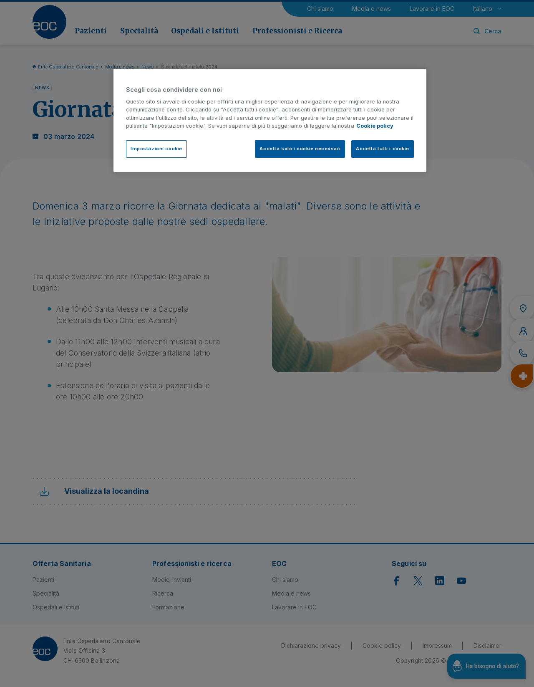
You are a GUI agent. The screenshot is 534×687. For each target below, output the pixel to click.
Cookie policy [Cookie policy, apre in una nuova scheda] (374, 126)
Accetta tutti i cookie (382, 149)
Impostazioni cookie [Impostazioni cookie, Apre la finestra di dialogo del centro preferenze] (156, 149)
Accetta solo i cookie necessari (299, 149)
